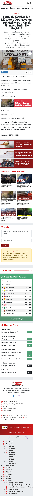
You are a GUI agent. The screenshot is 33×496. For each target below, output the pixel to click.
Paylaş (4, 72)
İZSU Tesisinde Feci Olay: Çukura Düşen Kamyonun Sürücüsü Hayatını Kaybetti (23, 203)
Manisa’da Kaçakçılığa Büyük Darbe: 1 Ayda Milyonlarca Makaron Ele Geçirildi (24, 186)
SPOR (18, 8)
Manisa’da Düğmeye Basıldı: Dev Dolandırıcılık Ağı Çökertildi (7, 203)
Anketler (7, 474)
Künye (6, 476)
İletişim (7, 478)
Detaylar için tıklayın (16, 319)
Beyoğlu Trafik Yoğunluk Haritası (12, 403)
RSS (5, 427)
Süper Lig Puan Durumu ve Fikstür (19, 487)
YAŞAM (10, 461)
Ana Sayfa (8, 442)
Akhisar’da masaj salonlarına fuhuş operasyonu (6, 185)
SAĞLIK (4, 419)
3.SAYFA (16, 13)
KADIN (19, 417)
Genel (3, 415)
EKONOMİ (25, 8)
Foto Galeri (8, 465)
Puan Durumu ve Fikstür (9, 405)
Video (6, 467)
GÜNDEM (4, 8)
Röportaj (7, 472)
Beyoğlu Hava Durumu (9, 401)
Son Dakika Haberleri (8, 408)
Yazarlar (7, 470)
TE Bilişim (21, 432)
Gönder (5, 245)
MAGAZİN (11, 463)
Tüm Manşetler (6, 407)
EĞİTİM (26, 417)
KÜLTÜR (11, 419)
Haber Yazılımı (13, 432)
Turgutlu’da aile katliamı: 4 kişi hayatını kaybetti (8, 219)
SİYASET (12, 8)
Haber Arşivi (6, 410)
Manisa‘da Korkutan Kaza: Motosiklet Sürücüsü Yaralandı (23, 218)
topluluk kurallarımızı (18, 251)
